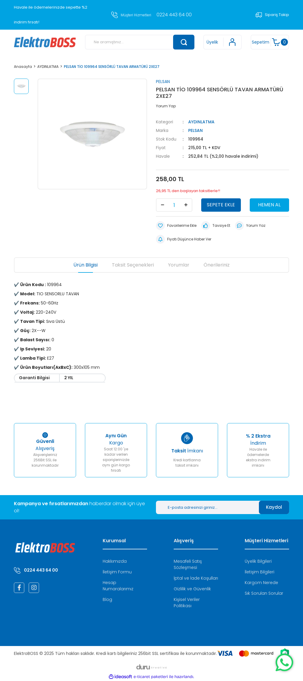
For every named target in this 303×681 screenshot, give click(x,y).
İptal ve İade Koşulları (196, 578)
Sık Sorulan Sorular (264, 593)
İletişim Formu (117, 572)
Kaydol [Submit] (274, 507)
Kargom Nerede (261, 583)
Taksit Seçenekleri (133, 264)
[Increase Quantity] (186, 205)
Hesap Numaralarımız (118, 586)
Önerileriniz (217, 264)
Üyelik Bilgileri (258, 561)
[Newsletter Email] (207, 507)
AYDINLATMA (201, 122)
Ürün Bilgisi (85, 264)
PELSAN (163, 81)
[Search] (139, 42)
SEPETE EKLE (221, 204)
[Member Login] (222, 42)
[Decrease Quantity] (162, 205)
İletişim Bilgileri (259, 572)
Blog (107, 599)
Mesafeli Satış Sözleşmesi (188, 564)
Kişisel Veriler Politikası (187, 603)
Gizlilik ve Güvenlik (192, 589)
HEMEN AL (269, 204)
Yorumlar (178, 264)
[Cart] (270, 42)
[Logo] (45, 42)
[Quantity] (174, 205)
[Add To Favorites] (176, 225)
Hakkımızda (115, 561)
